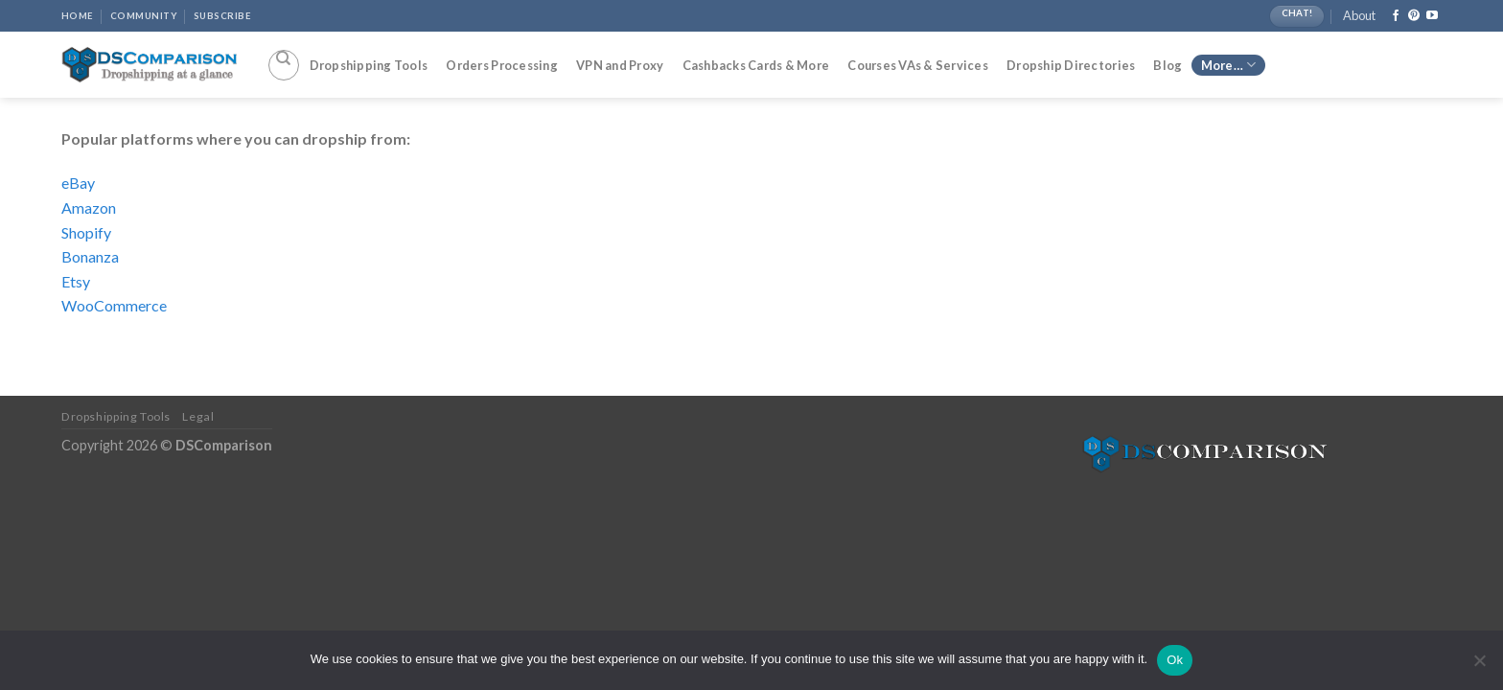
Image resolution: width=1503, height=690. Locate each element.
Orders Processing (501, 65)
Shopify (86, 232)
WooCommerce (114, 305)
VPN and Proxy (619, 65)
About (1359, 15)
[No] (1479, 666)
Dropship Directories (1070, 65)
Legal (198, 416)
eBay (78, 182)
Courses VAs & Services (917, 65)
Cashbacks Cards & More (756, 65)
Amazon (88, 207)
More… (1229, 65)
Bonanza (90, 256)
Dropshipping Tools (369, 65)
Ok (1175, 660)
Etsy (75, 281)
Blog (1167, 65)
